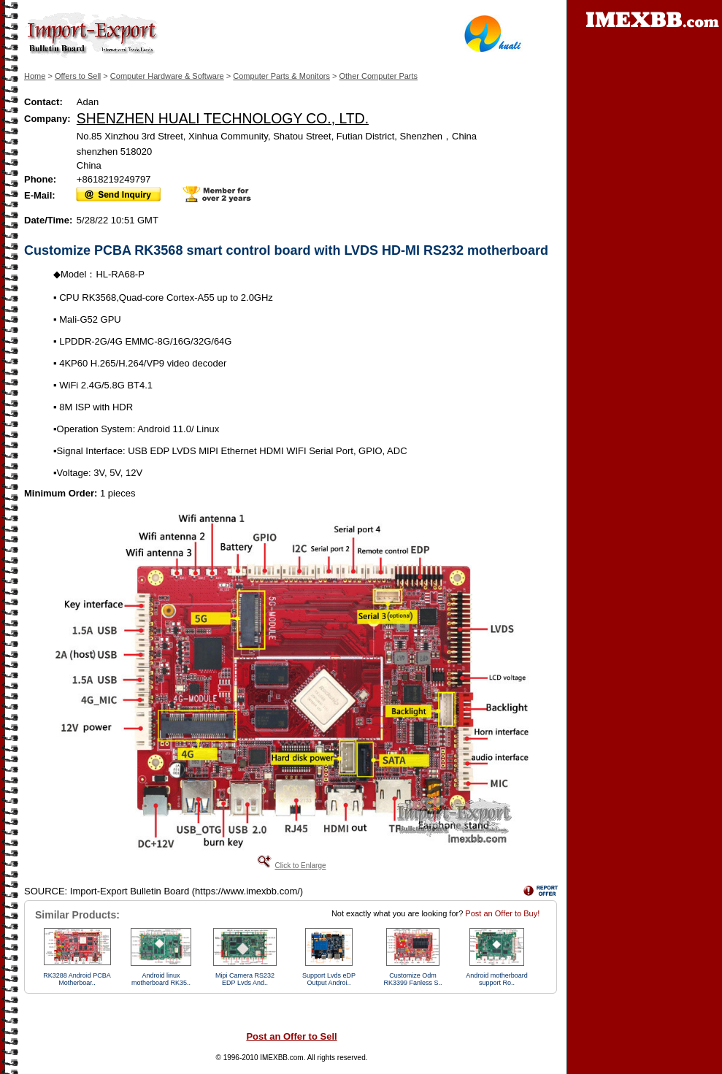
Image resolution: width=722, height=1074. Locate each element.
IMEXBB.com (281, 1058)
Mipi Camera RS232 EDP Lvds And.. (244, 979)
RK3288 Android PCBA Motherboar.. (77, 979)
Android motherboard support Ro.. (497, 979)
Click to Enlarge (300, 866)
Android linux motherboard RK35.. (161, 979)
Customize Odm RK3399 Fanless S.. (412, 979)
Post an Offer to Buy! (502, 913)
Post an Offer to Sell (291, 1036)
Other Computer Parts (378, 76)
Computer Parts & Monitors (281, 76)
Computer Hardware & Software (167, 76)
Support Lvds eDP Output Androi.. (329, 979)
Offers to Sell (78, 76)
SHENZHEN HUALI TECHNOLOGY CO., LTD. (223, 118)
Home (34, 76)
